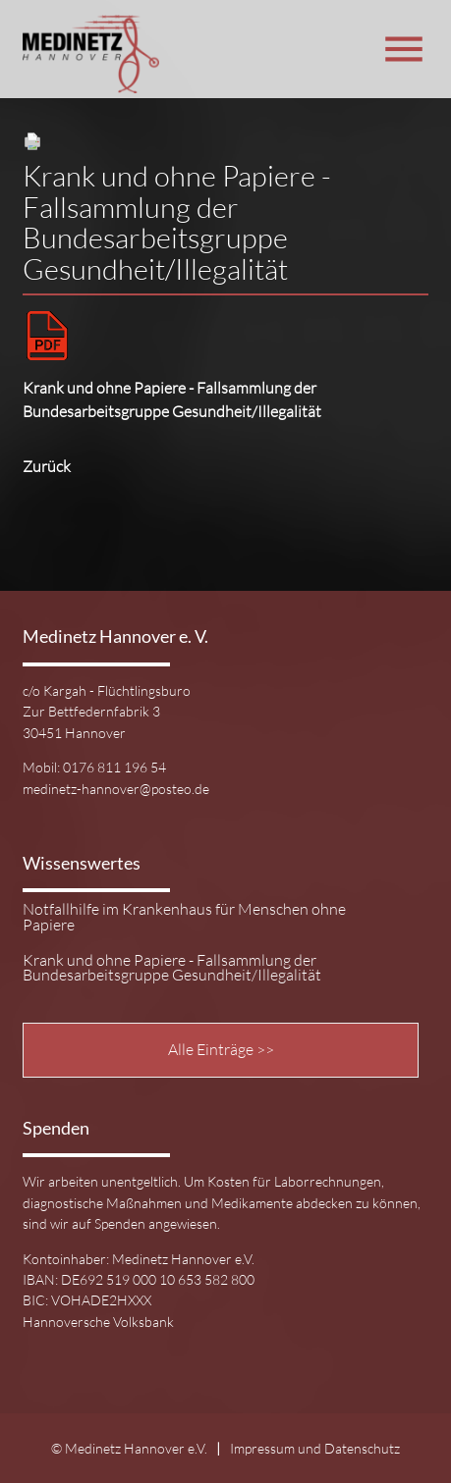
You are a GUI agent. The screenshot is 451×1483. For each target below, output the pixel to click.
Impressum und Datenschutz (315, 1448)
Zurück (47, 466)
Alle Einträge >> (221, 1049)
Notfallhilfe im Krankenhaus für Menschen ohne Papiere (184, 917)
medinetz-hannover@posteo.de (116, 788)
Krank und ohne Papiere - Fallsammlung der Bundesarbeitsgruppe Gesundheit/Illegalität (172, 968)
